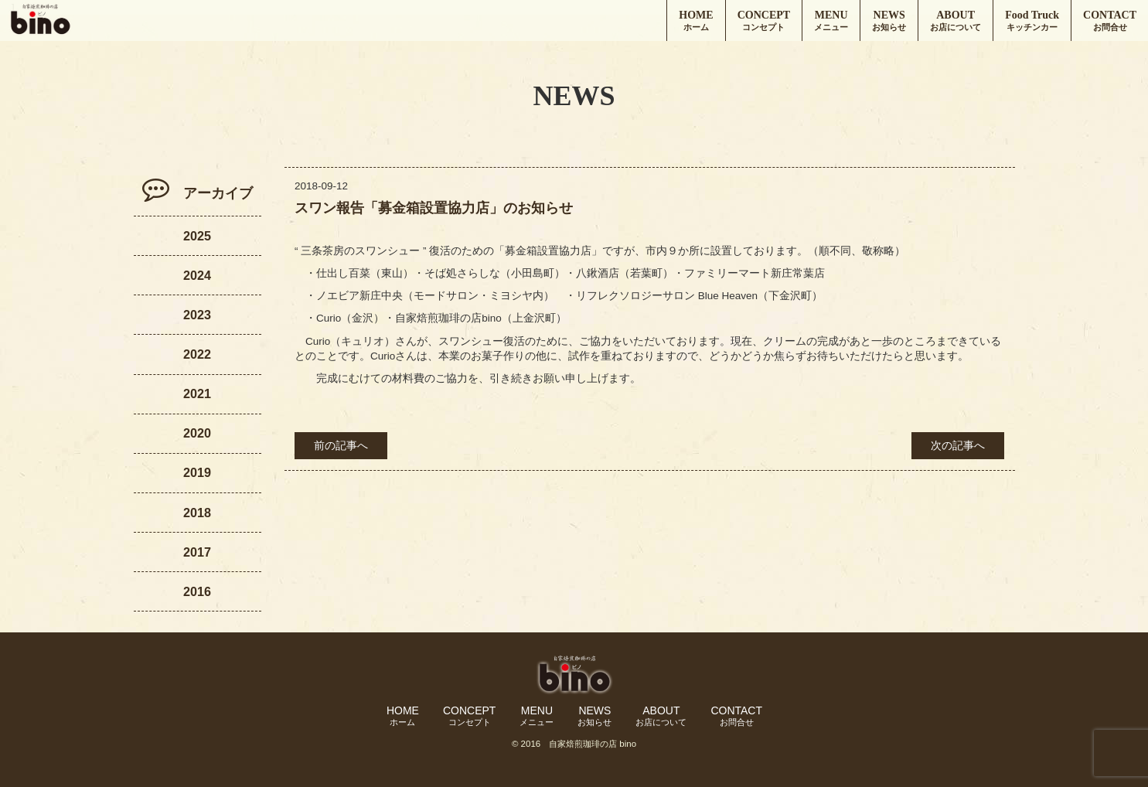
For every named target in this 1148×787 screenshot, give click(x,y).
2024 (197, 275)
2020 (197, 433)
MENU (831, 21)
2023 (197, 315)
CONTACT (1109, 21)
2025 (197, 236)
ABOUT (955, 21)
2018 (197, 513)
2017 (197, 552)
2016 (197, 591)
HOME (696, 21)
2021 (197, 393)
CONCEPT (764, 21)
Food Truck (1032, 21)
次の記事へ (958, 445)
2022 (197, 354)
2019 (197, 472)
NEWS (889, 21)
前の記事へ (341, 445)
